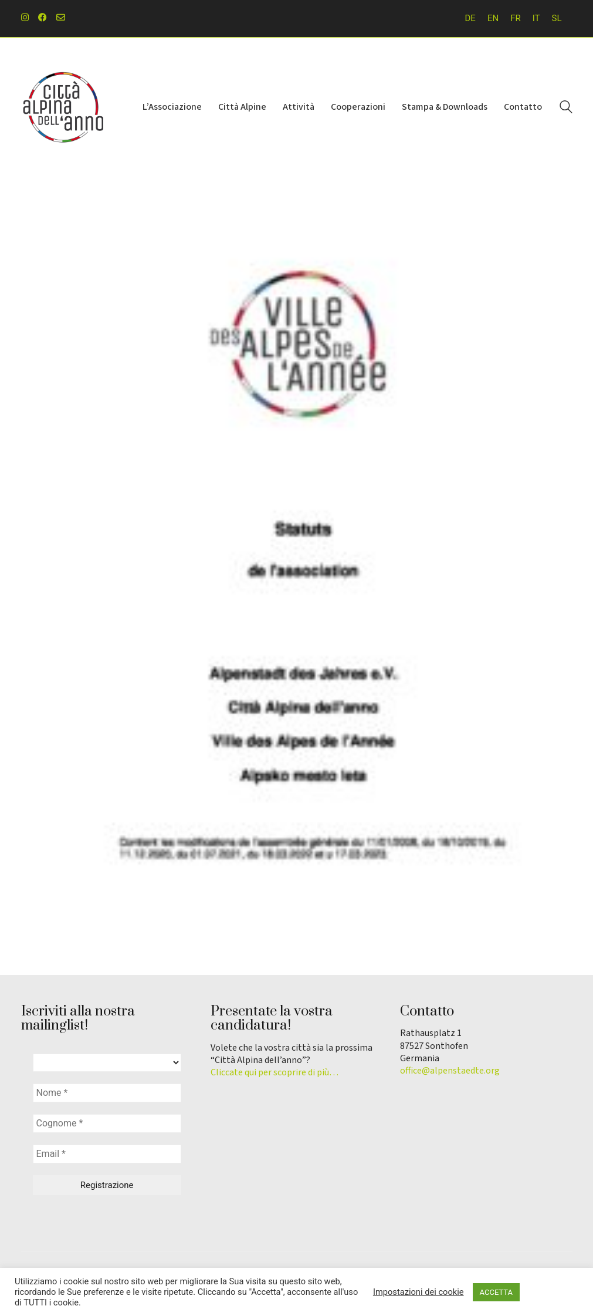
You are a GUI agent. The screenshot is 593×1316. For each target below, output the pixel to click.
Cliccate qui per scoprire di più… (274, 1073)
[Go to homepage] (62, 107)
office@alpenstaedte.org (450, 1071)
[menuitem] (470, 18)
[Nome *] (107, 1093)
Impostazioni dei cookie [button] (418, 1292)
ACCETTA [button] (496, 1292)
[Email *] (107, 1154)
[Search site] (566, 108)
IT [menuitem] (536, 18)
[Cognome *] (107, 1123)
